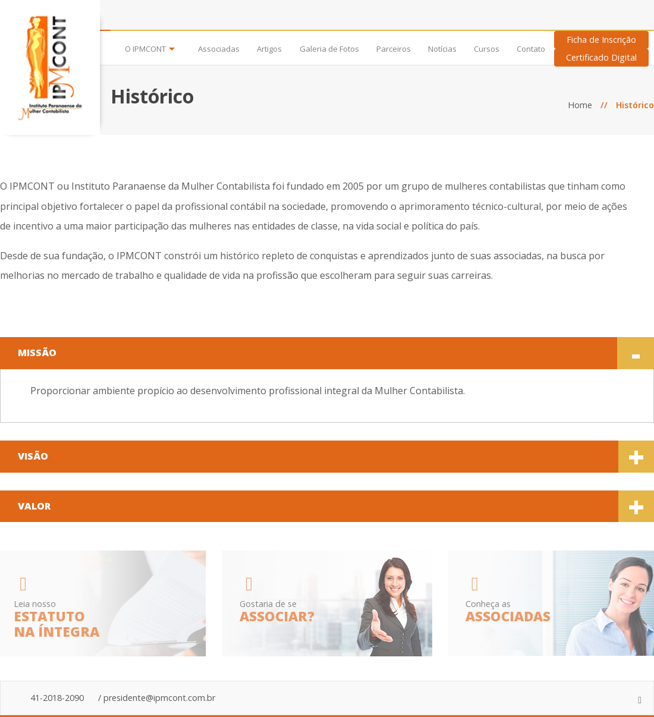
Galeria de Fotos (329, 49)
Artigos (269, 49)
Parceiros (393, 49)
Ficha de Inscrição (601, 39)
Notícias (442, 49)
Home (580, 105)
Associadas (219, 49)
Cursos (486, 49)
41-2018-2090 (57, 697)
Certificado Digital (601, 57)
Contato (531, 49)
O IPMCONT (145, 49)
